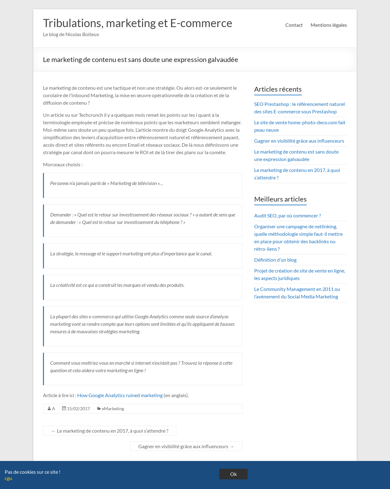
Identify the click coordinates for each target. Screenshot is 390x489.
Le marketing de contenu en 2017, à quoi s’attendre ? (109, 431)
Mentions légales (329, 25)
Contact (294, 25)
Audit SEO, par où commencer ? (287, 215)
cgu (8, 478)
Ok (233, 474)
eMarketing (113, 408)
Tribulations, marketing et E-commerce (137, 23)
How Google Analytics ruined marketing (120, 395)
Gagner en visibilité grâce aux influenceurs (186, 446)
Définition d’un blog (275, 260)
